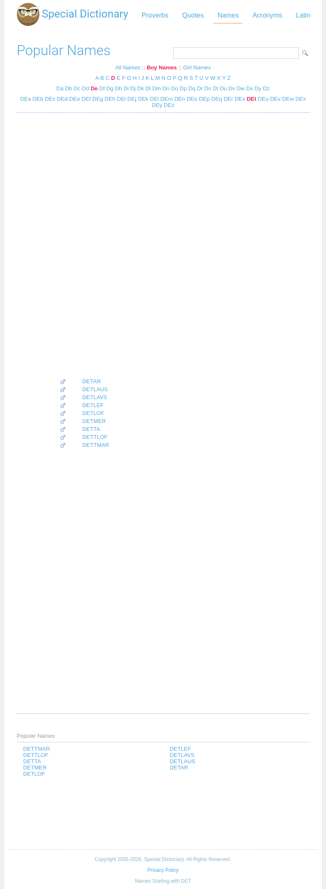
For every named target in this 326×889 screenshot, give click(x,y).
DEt (251, 99)
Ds (207, 88)
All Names (127, 67)
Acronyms (267, 15)
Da (60, 88)
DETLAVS (94, 397)
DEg (97, 99)
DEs (239, 99)
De (94, 88)
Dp (183, 88)
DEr (227, 99)
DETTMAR (95, 445)
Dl (148, 88)
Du (223, 88)
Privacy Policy (163, 870)
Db (68, 88)
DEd (61, 99)
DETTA (91, 429)
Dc (77, 88)
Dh (118, 88)
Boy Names (162, 67)
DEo (191, 99)
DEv (275, 99)
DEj (131, 99)
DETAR (91, 381)
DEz (168, 105)
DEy (157, 105)
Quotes (193, 15)
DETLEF (93, 405)
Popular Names (64, 50)
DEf (85, 99)
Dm (156, 88)
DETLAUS (95, 389)
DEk (142, 99)
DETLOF (93, 413)
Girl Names (197, 67)
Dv (231, 88)
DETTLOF (94, 437)
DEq (216, 99)
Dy (258, 88)
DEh (109, 99)
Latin (303, 15)
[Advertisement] (84, 245)
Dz (266, 88)
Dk (140, 88)
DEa (25, 99)
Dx (249, 88)
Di (126, 88)
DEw (287, 99)
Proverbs (155, 15)
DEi (120, 99)
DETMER (94, 421)
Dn (166, 88)
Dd (85, 88)
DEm (166, 99)
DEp (203, 99)
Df (101, 88)
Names (228, 15)
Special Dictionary (85, 14)
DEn (179, 99)
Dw (240, 88)
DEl (153, 99)
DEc (49, 99)
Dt (215, 88)
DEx (300, 99)
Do (174, 88)
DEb (37, 99)
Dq (192, 88)
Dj (133, 88)
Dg (109, 88)
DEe (74, 99)
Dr (200, 88)
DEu (262, 99)
